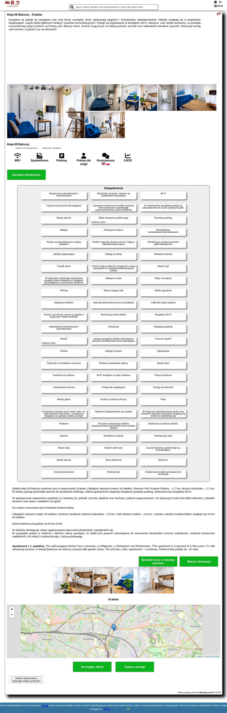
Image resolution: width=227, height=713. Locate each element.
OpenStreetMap (212, 656)
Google (44, 705)
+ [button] (12, 609)
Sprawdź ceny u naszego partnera (158, 561)
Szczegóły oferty (92, 666)
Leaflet (199, 656)
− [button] (12, 615)
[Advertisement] (113, 57)
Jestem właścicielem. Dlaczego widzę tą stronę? (26, 679)
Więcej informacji (199, 561)
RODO (106, 709)
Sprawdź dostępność (26, 174)
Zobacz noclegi (134, 666)
